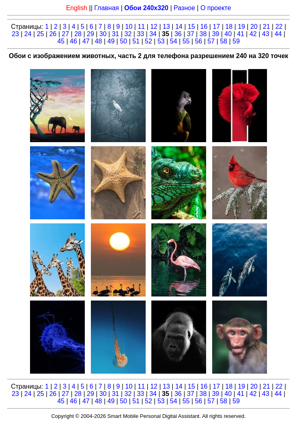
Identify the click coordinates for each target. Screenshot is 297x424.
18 (228, 26)
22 (279, 26)
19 (241, 26)
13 (166, 26)
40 (228, 33)
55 (186, 41)
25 (40, 33)
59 (236, 41)
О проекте (215, 7)
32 (128, 33)
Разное (184, 7)
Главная (106, 7)
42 (253, 33)
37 (190, 33)
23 (15, 33)
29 (90, 33)
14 (179, 26)
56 (198, 41)
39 (215, 33)
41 (240, 33)
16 (204, 26)
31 (115, 33)
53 (161, 41)
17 (216, 26)
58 (223, 41)
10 (129, 26)
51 (136, 41)
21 (266, 26)
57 (211, 41)
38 (203, 33)
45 (61, 41)
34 (153, 33)
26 (52, 33)
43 (265, 33)
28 (78, 33)
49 (111, 41)
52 (148, 41)
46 (73, 41)
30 (103, 33)
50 (123, 41)
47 (86, 41)
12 (153, 26)
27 (65, 33)
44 (278, 33)
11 (141, 26)
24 (28, 33)
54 (173, 41)
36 (178, 33)
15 (191, 26)
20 (254, 26)
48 (98, 41)
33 (140, 33)
